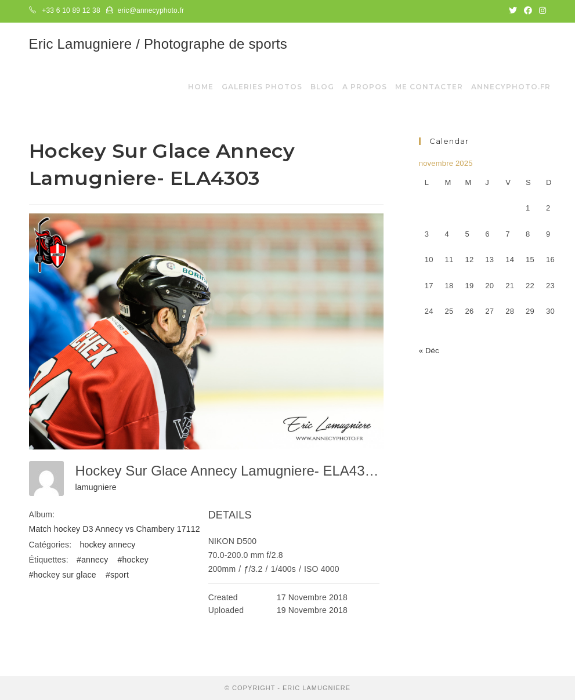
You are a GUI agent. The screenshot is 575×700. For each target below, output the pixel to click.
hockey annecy (107, 544)
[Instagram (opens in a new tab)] (541, 11)
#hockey (133, 559)
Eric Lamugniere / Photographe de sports (158, 44)
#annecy (92, 559)
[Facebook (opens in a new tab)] (528, 11)
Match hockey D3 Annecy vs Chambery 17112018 (121, 529)
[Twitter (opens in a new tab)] (512, 11)
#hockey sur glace (62, 574)
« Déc (429, 350)
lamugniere (96, 487)
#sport (117, 574)
